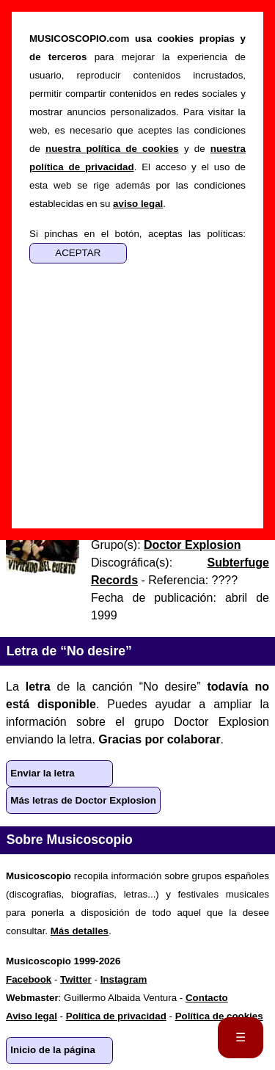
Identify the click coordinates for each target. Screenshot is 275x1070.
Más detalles (80, 930)
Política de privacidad (116, 1016)
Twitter (76, 979)
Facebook (28, 979)
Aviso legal (31, 1016)
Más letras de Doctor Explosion (83, 800)
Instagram (123, 979)
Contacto (207, 997)
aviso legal (138, 203)
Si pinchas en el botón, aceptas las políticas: (137, 233)
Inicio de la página (52, 1049)
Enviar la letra (42, 773)
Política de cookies (219, 1016)
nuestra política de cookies (112, 148)
